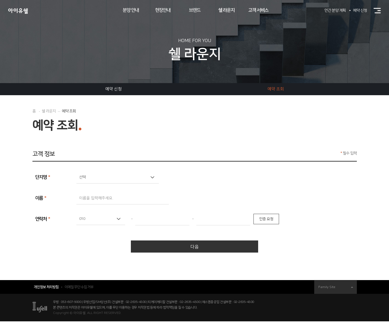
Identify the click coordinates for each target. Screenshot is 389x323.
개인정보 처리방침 (46, 289)
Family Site (335, 289)
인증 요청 (266, 219)
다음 (195, 247)
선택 (82, 177)
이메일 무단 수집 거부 (79, 289)
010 (82, 219)
